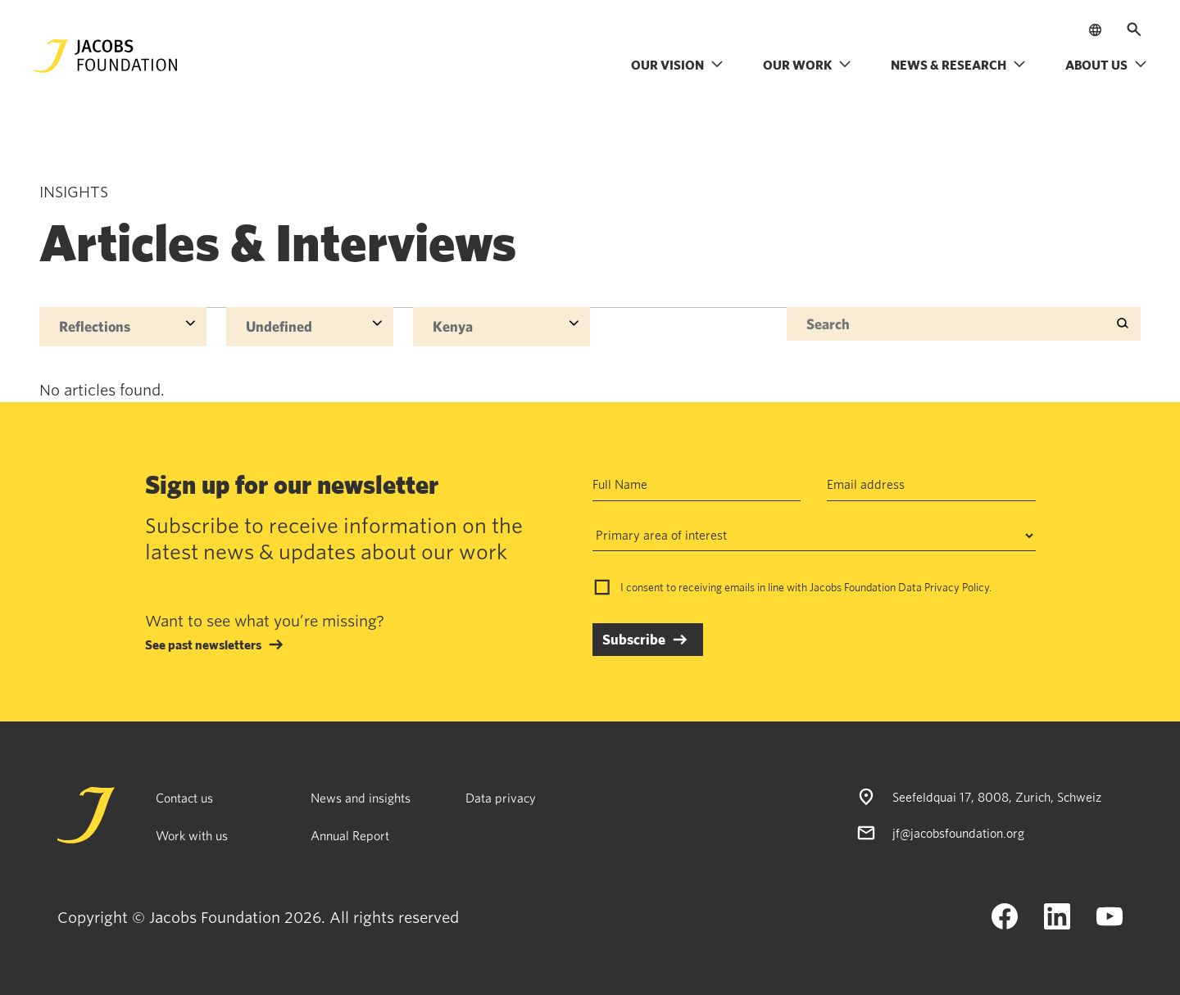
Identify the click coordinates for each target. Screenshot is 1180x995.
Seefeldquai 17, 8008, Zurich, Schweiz (996, 796)
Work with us (192, 835)
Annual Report (350, 835)
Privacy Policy (956, 587)
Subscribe (633, 639)
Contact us (184, 797)
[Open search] (1134, 29)
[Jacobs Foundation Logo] (106, 56)
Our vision (677, 64)
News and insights (361, 797)
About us (1106, 64)
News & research (958, 64)
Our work (807, 64)
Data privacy (500, 797)
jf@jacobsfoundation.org (958, 832)
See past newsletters (203, 644)
